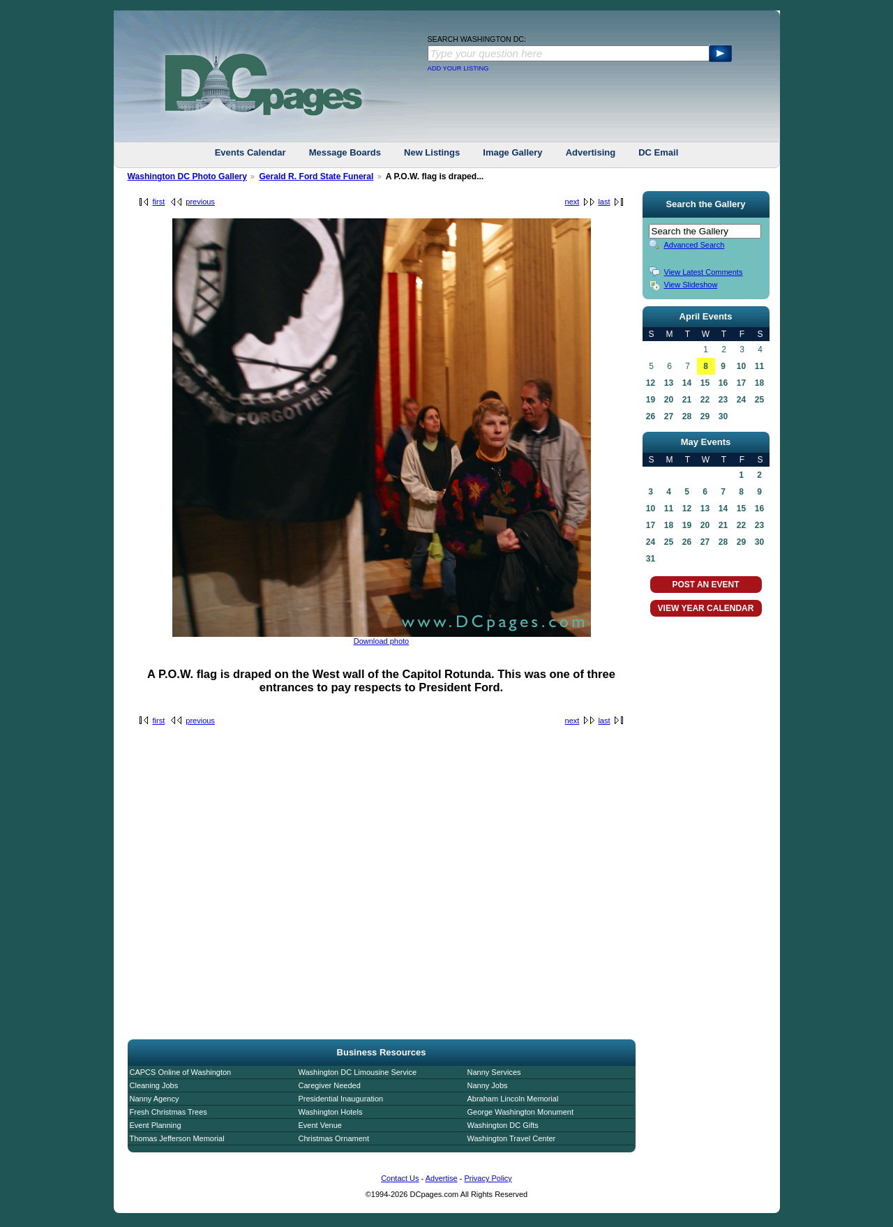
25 (759, 400)
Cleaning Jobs (154, 1085)
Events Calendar (250, 152)
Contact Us (400, 1178)
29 (705, 416)
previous (200, 201)
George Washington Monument (520, 1112)
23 (723, 400)
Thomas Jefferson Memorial (177, 1138)
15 (705, 383)
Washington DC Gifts (503, 1125)
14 (686, 383)
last (604, 201)
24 (741, 400)
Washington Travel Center (511, 1138)
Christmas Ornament (334, 1138)
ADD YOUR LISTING (458, 68)
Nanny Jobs (487, 1085)
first (159, 201)
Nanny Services (494, 1072)
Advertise (442, 1178)
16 (723, 383)
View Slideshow (691, 284)
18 (759, 383)
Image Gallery (512, 152)
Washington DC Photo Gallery (188, 176)
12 (650, 383)
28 (686, 416)
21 (686, 400)
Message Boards (345, 152)
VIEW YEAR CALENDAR (706, 608)
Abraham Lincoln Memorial (513, 1098)
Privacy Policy (487, 1178)
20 (668, 400)
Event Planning (155, 1125)
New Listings (432, 152)
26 (650, 416)
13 (668, 383)
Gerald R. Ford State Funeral (316, 176)
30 (723, 416)
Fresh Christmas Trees (168, 1112)
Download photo (382, 641)
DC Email (658, 152)
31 (650, 559)
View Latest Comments (703, 272)
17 (741, 383)
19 (650, 400)
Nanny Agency (154, 1098)
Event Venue (320, 1125)
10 (741, 366)
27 (668, 416)
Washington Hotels (331, 1112)
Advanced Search (694, 245)
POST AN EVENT (705, 584)
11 (759, 366)
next (572, 201)
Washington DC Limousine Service (358, 1072)
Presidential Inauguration (341, 1098)
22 (705, 400)
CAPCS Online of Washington (181, 1072)
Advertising (591, 152)
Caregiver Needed (330, 1085)
